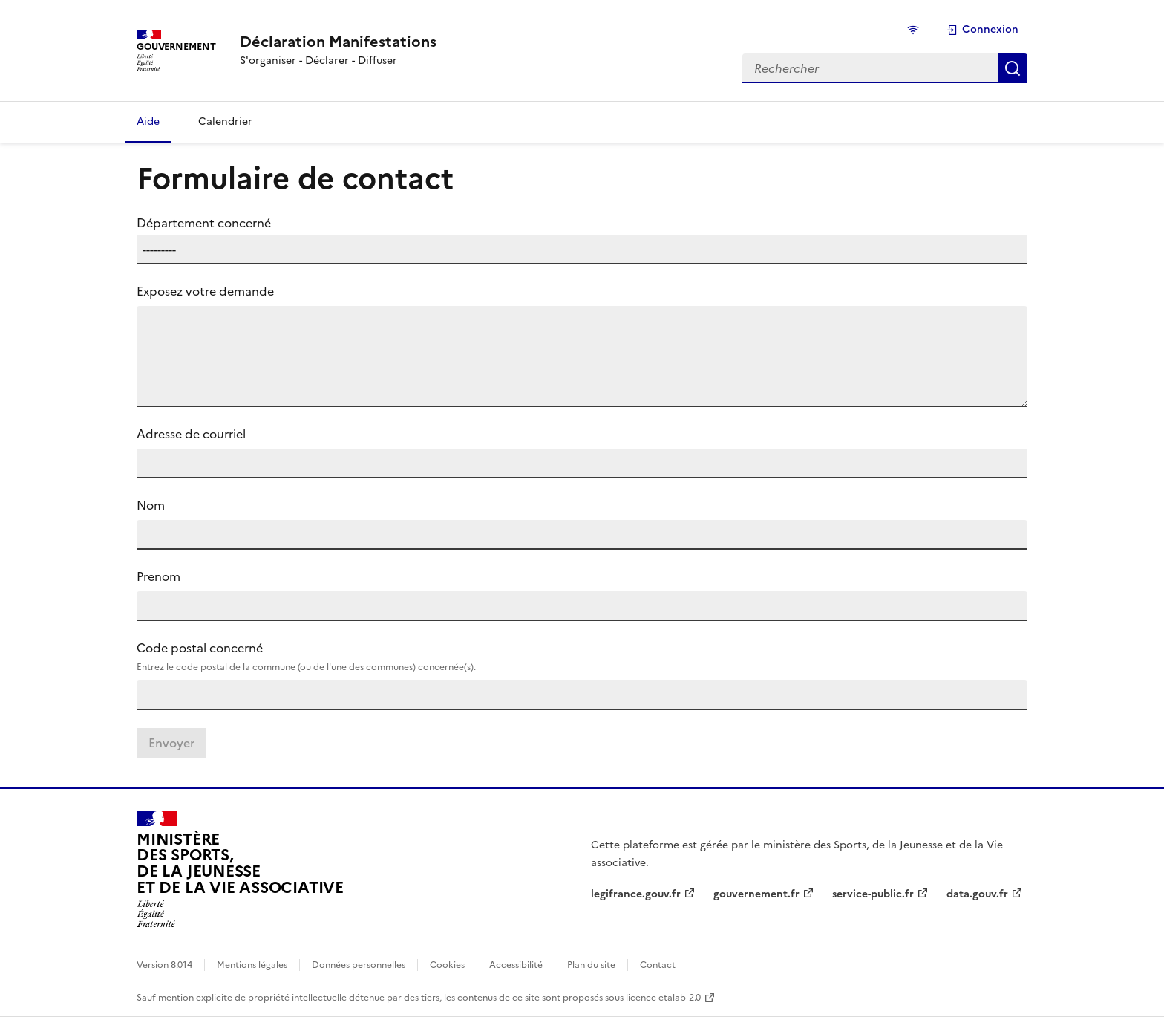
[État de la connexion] (915, 30)
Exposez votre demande (205, 291)
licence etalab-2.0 (663, 997)
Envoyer (171, 743)
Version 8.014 (164, 965)
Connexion (982, 29)
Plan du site (591, 965)
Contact (658, 965)
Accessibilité (516, 965)
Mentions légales (252, 965)
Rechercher (1012, 68)
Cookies (447, 965)
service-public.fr (873, 894)
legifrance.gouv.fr (636, 894)
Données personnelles (358, 965)
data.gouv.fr (977, 894)
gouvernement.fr (756, 894)
